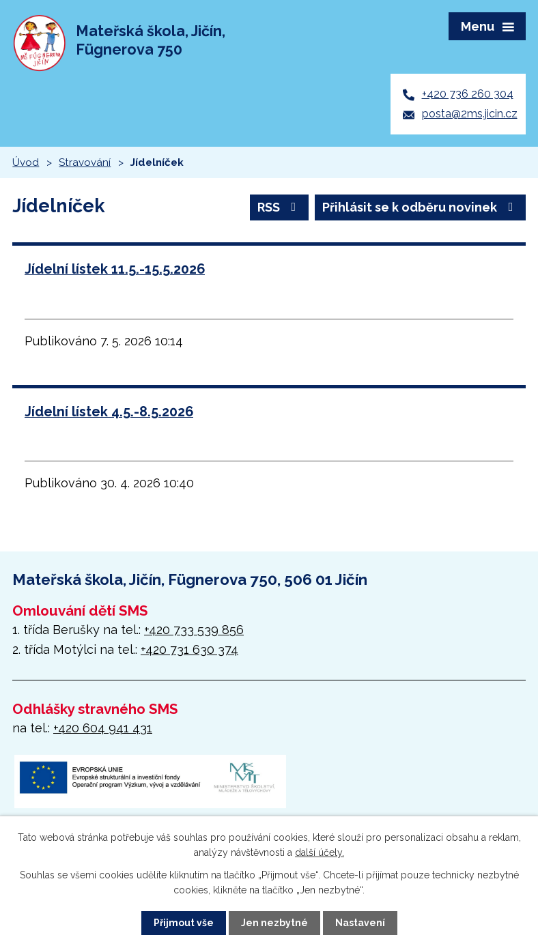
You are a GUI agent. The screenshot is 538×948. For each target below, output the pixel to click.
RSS (279, 207)
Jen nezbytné (274, 922)
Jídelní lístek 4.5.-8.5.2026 (109, 411)
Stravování (85, 162)
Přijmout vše (184, 922)
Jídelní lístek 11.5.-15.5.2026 (115, 269)
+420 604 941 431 (102, 728)
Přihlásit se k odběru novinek (420, 207)
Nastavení (360, 922)
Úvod (25, 162)
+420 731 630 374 (189, 649)
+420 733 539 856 (194, 629)
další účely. (319, 852)
